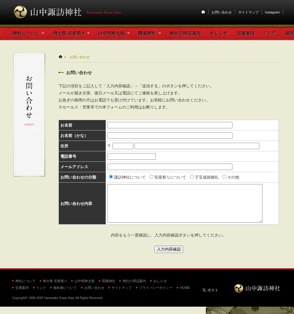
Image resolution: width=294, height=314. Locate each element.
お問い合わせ (222, 12)
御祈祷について (65, 295)
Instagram (272, 12)
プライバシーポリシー (156, 295)
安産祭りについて (167, 177)
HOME (185, 295)
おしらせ (160, 288)
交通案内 (22, 295)
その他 (230, 177)
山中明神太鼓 (84, 288)
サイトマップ (248, 12)
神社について (25, 288)
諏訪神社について (127, 177)
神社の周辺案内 (134, 288)
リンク (41, 295)
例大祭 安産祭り (55, 288)
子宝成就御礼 (204, 177)
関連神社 (108, 288)
